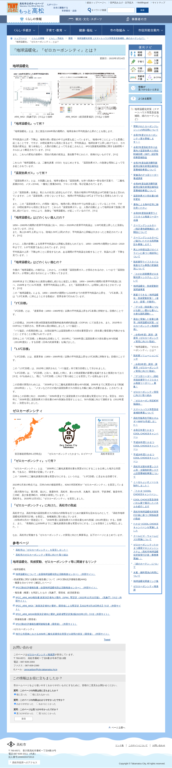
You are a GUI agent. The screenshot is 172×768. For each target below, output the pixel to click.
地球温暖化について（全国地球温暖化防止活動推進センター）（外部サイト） (56, 574)
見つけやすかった (24, 713)
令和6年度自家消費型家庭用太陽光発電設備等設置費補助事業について (145, 187)
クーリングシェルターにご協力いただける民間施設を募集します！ (145, 241)
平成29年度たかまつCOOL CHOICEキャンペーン (145, 458)
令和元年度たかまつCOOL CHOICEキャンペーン (145, 433)
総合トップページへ (96, 2)
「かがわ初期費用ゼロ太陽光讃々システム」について (145, 277)
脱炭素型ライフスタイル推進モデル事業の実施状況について (145, 265)
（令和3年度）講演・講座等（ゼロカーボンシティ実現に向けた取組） (145, 367)
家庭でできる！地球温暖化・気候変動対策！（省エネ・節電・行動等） (145, 298)
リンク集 (119, 745)
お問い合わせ (158, 745)
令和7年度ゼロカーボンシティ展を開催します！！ (145, 138)
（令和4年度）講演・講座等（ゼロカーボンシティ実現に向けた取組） (145, 338)
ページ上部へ (118, 727)
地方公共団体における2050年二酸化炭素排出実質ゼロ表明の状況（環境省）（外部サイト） (63, 634)
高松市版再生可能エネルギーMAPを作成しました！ (145, 421)
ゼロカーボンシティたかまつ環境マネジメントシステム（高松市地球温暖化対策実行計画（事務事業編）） (145, 551)
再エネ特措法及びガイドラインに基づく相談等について (145, 253)
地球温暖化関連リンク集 (145, 581)
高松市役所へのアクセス (24, 762)
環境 (70, 38)
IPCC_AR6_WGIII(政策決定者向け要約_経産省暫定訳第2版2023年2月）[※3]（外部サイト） (63, 614)
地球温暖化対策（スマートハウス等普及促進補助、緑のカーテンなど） (111, 38)
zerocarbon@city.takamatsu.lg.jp (40, 669)
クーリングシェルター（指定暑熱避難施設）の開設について (145, 228)
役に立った (21, 694)
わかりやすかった (24, 704)
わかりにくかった (47, 704)
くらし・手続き (56, 38)
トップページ (20, 38)
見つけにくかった (47, 713)
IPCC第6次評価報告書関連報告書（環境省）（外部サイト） (46, 624)
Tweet (107, 639)
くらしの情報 (38, 38)
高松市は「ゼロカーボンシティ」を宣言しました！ (42, 550)
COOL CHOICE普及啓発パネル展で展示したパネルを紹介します (145, 503)
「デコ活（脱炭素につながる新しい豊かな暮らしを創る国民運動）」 (145, 310)
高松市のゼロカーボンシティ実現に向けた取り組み (42, 554)
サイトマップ (158, 2)
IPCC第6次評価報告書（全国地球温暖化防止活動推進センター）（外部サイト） (57, 587)
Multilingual (142, 2)
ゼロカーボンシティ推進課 (41, 654)
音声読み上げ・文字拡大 (121, 2)
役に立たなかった (40, 694)
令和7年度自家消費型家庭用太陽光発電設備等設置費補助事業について (145, 166)
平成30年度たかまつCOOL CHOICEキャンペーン (145, 445)
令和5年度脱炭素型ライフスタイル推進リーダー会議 (145, 216)
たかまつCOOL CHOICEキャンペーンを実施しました (145, 527)
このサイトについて (138, 745)
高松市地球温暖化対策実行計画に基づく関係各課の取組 (145, 515)
